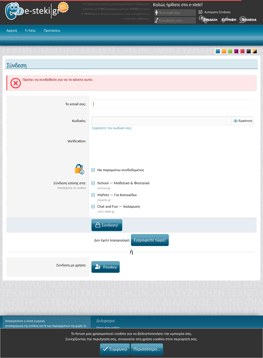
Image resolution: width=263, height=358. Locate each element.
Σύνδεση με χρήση (70, 265)
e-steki (37, 12)
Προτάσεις (52, 30)
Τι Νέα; (30, 30)
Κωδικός (78, 120)
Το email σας (75, 104)
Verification (76, 141)
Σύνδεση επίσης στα (69, 183)
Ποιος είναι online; (108, 327)
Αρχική (11, 30)
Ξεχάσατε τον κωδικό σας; (111, 128)
